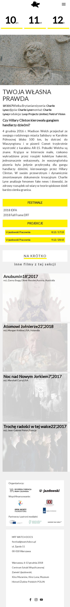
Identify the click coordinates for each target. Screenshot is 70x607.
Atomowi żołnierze (28, 326)
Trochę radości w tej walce (34, 426)
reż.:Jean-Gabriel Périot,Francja (19, 430)
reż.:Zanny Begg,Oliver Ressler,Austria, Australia (29, 280)
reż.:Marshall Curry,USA (15, 380)
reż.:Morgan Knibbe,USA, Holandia (21, 330)
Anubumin (20, 276)
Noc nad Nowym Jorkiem (32, 376)
